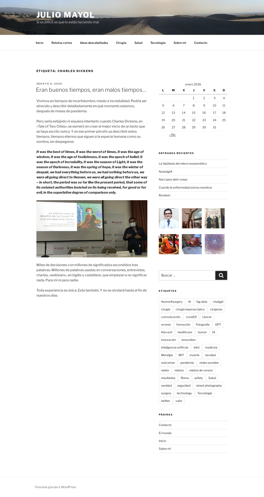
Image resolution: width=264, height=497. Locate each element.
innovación (168, 340)
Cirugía (121, 42)
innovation (188, 340)
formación (183, 324)
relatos (179, 370)
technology (184, 393)
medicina (211, 347)
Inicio (39, 42)
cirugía (165, 309)
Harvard (166, 332)
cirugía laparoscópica (190, 309)
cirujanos (216, 309)
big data (201, 301)
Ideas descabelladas (94, 42)
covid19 (191, 317)
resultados (168, 378)
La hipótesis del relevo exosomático (183, 163)
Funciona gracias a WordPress (55, 487)
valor (179, 401)
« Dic (172, 134)
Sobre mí (180, 42)
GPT (218, 324)
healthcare (185, 332)
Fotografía (203, 324)
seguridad (184, 385)
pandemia (187, 362)
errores (166, 324)
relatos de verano (201, 370)
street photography (209, 385)
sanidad (166, 385)
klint (196, 347)
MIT (181, 355)
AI (189, 301)
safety (198, 378)
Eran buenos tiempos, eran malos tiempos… (91, 89)
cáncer (207, 317)
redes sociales (209, 362)
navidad (210, 355)
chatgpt (218, 301)
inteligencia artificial (174, 347)
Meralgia (167, 355)
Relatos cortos (61, 42)
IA (213, 332)
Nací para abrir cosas (173, 179)
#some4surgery (171, 301)
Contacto (200, 42)
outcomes (168, 362)
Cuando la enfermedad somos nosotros (185, 187)
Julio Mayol (65, 14)
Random (164, 195)
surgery (166, 393)
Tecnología (158, 42)
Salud (138, 42)
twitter (165, 401)
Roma (185, 378)
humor (202, 332)
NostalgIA (165, 171)
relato (165, 370)
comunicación (170, 317)
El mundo (165, 433)
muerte (194, 355)
